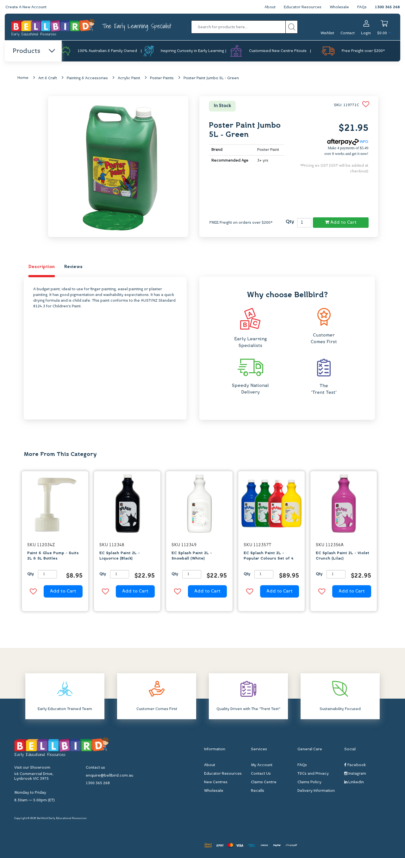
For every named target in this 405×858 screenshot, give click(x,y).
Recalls (257, 791)
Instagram (355, 774)
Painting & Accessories (87, 78)
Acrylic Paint (129, 78)
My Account (261, 765)
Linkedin (354, 782)
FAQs (362, 7)
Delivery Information (316, 791)
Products (33, 51)
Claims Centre (264, 782)
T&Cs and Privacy (313, 774)
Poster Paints (162, 78)
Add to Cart (341, 222)
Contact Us (261, 774)
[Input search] (238, 27)
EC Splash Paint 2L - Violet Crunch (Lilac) (342, 555)
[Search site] (291, 27)
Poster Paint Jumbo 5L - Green (211, 78)
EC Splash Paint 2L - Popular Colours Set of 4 (268, 555)
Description (41, 267)
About (270, 7)
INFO (347, 142)
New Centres (215, 782)
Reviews (73, 267)
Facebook (355, 765)
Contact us (95, 768)
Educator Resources (302, 7)
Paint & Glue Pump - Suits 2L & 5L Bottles (53, 555)
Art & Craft (47, 78)
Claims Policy (309, 782)
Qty (290, 222)
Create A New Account (26, 7)
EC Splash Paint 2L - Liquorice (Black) (119, 555)
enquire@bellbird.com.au (109, 776)
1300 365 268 (387, 7)
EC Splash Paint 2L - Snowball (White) (191, 555)
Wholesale (339, 7)
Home (22, 78)
